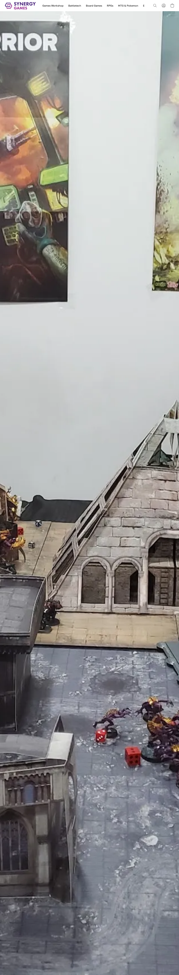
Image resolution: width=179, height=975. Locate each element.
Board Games (94, 5)
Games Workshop (53, 5)
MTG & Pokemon (128, 5)
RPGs (110, 5)
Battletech (74, 5)
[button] (20, 6)
